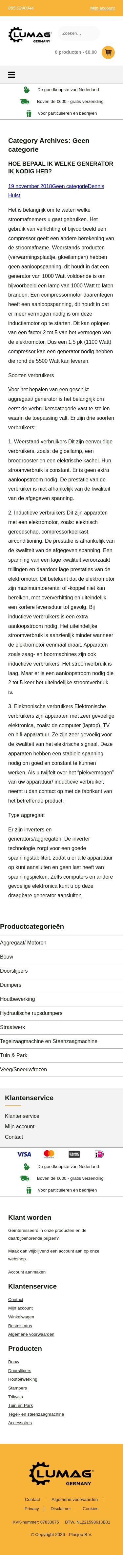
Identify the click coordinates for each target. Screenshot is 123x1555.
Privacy (32, 1508)
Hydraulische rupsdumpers (31, 1013)
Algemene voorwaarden (31, 1334)
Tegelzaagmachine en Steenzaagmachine (48, 1041)
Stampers (17, 1388)
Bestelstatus (20, 1325)
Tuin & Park (13, 1055)
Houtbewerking (17, 999)
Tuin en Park (20, 1405)
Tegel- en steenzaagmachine (36, 1414)
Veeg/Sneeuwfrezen (23, 1069)
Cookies (90, 1508)
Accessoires (20, 1422)
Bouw (6, 957)
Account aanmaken (27, 1272)
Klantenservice (22, 1116)
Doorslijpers (14, 971)
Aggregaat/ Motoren (23, 942)
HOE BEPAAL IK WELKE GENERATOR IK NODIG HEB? (60, 168)
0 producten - (85, 52)
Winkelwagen (21, 1316)
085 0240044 (21, 8)
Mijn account (102, 8)
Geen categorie (70, 186)
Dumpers (10, 985)
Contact (14, 1137)
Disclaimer (61, 1508)
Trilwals (15, 1396)
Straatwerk (12, 1027)
